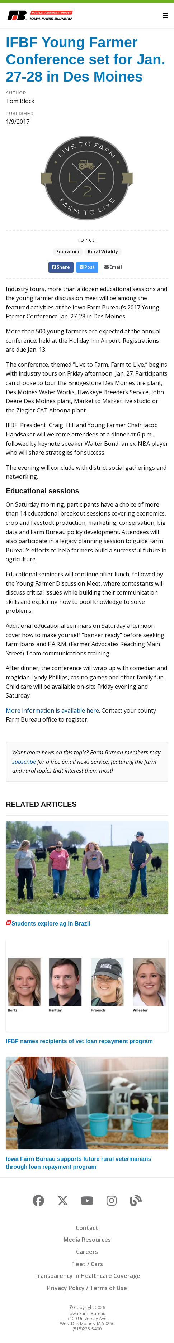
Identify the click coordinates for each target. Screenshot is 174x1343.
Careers (87, 1252)
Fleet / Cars (87, 1264)
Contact (87, 1228)
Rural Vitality (103, 252)
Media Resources (87, 1240)
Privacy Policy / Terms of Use (87, 1288)
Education (67, 252)
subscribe (24, 762)
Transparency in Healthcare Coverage (87, 1276)
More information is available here (52, 710)
